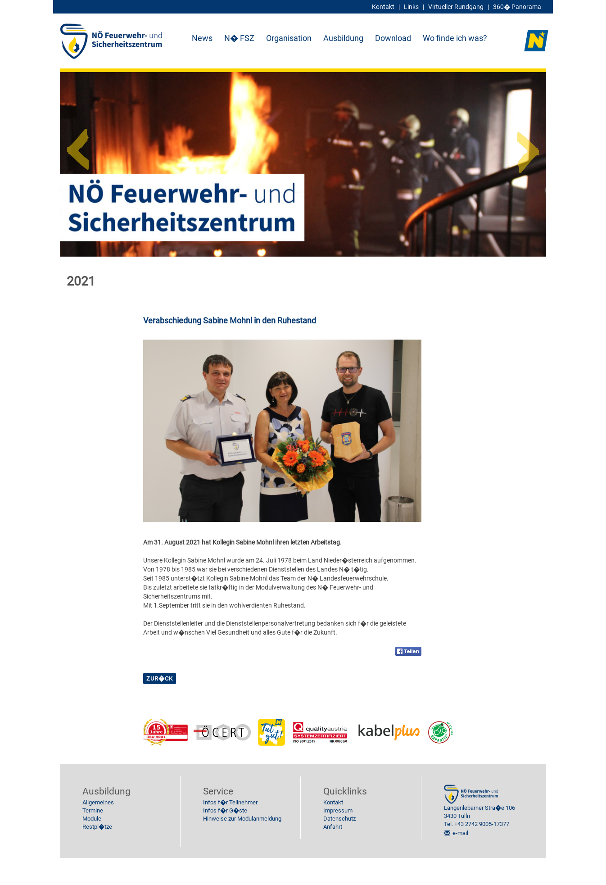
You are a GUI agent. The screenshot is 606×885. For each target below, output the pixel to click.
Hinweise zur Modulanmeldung (242, 818)
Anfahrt (332, 826)
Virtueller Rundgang (456, 6)
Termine (92, 810)
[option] (303, 164)
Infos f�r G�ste (225, 810)
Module (91, 818)
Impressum (338, 810)
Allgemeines (98, 802)
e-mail (460, 833)
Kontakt (333, 802)
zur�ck (159, 678)
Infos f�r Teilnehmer (230, 802)
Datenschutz (339, 818)
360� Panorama (517, 6)
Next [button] (528, 146)
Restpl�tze (97, 826)
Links (411, 6)
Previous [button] (78, 146)
